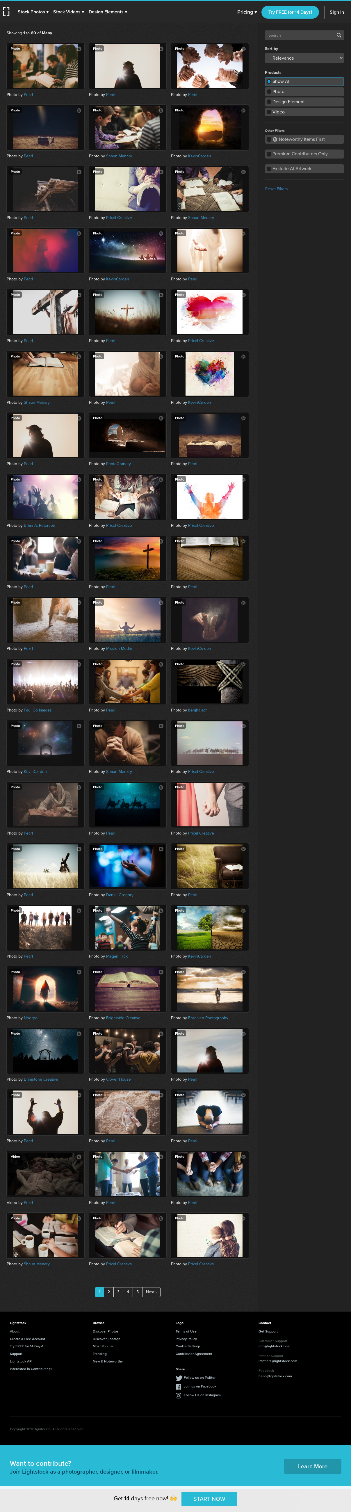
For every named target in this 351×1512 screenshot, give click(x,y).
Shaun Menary (119, 156)
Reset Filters (276, 189)
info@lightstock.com (274, 1346)
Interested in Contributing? (31, 1368)
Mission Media (119, 648)
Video (278, 111)
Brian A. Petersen (39, 525)
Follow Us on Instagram (202, 1394)
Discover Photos (106, 1331)
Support (16, 1353)
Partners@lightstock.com (278, 1360)
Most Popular (103, 1346)
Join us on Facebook (200, 1386)
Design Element (288, 101)
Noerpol (31, 1018)
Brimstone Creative (41, 1079)
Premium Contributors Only (300, 153)
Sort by (271, 49)
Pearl (28, 95)
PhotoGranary (118, 464)
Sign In (337, 12)
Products (273, 73)
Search (339, 35)
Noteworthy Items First (299, 139)
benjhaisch (198, 710)
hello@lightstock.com (275, 1376)
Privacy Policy (186, 1338)
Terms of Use (186, 1331)
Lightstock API (21, 1361)
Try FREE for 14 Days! (290, 12)
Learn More (312, 1466)
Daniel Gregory (119, 895)
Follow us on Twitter (199, 1377)
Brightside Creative (123, 1018)
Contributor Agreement (194, 1353)
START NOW (209, 1498)
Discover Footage (107, 1338)
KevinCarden (199, 156)
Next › (151, 1292)
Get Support (268, 1331)
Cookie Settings (188, 1346)
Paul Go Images (38, 710)
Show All (281, 81)
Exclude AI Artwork (291, 168)
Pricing (247, 12)
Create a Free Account (27, 1338)
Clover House (118, 1079)
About (14, 1331)
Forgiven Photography (208, 1018)
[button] (34, 12)
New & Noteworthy (108, 1361)
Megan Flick (117, 956)
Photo (278, 91)
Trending (100, 1353)
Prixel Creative (119, 218)
